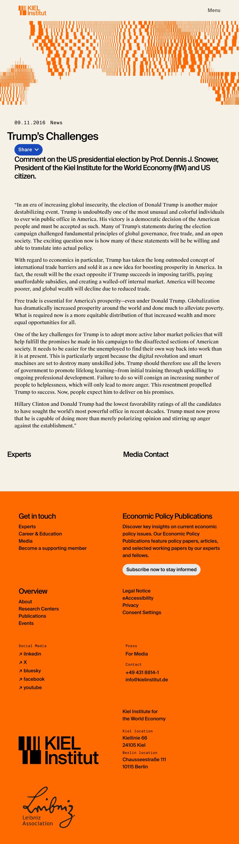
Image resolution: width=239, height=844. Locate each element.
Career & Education (40, 534)
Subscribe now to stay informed (161, 569)
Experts (27, 526)
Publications (32, 616)
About (25, 601)
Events (26, 623)
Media (25, 541)
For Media (137, 654)
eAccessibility (138, 598)
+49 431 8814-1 (142, 672)
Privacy (130, 605)
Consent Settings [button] (142, 612)
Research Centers (39, 609)
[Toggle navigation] (214, 10)
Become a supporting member (53, 548)
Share (25, 149)
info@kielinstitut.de (147, 680)
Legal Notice (137, 591)
